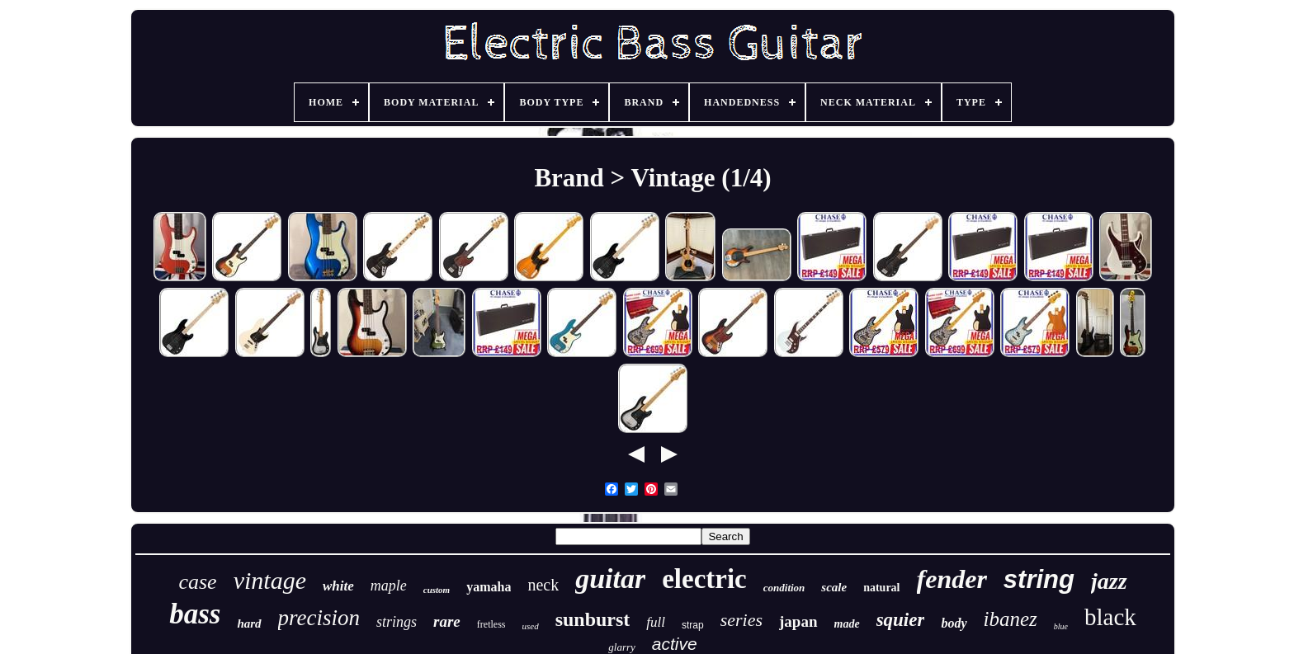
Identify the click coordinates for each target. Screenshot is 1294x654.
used (530, 626)
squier (900, 619)
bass (194, 614)
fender (952, 579)
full (655, 622)
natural (881, 587)
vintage (270, 580)
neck (543, 585)
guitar (610, 578)
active (674, 643)
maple (389, 585)
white (338, 586)
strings (396, 622)
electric (704, 579)
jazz (1109, 581)
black (1110, 617)
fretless (491, 624)
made (847, 624)
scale (834, 587)
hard (249, 623)
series (741, 619)
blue (1061, 626)
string (1039, 579)
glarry (621, 647)
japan (798, 621)
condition (784, 587)
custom (436, 590)
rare (446, 621)
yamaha (488, 587)
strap (693, 625)
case (197, 582)
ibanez (1010, 619)
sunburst (592, 619)
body (953, 623)
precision (319, 617)
